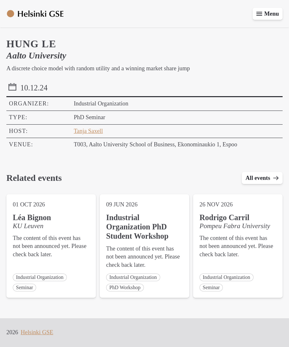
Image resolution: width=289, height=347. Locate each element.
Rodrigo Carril (224, 217)
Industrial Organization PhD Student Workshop (137, 226)
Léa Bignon (32, 217)
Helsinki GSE (37, 332)
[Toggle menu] (268, 14)
